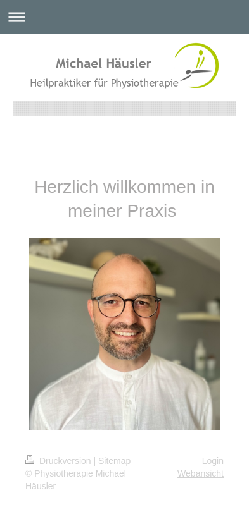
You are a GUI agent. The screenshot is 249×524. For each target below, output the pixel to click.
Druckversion (59, 461)
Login (213, 461)
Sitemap (114, 461)
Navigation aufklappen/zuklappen (124, 16)
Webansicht (200, 473)
